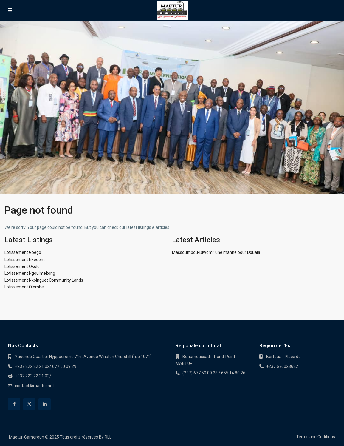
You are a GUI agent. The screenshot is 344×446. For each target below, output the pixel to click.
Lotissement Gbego (22, 252)
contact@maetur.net (34, 385)
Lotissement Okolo (22, 266)
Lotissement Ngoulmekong (29, 273)
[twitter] (29, 404)
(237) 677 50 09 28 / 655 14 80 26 (213, 373)
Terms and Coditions (315, 436)
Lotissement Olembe (24, 287)
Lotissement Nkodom (24, 259)
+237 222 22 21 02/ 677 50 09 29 (45, 366)
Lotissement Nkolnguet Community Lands (43, 280)
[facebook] (14, 404)
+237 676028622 (282, 366)
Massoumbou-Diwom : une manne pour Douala (216, 252)
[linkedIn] (44, 404)
